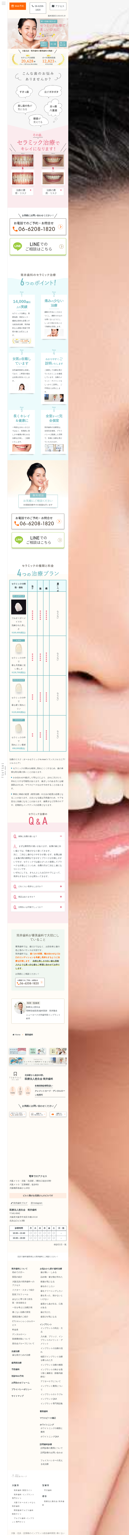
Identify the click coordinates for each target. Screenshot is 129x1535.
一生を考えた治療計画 (22, 1292)
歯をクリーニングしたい (52, 1276)
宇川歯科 (48, 1475)
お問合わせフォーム (20, 1368)
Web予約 (17, 6)
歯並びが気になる (49, 1301)
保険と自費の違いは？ (25, 821)
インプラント (46, 1309)
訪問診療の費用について (52, 1433)
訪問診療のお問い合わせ (52, 1437)
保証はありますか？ (24, 881)
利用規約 (43, 1533)
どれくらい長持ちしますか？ (28, 871)
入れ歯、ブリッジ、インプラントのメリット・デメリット (52, 1325)
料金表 (15, 1314)
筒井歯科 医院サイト (23, 1475)
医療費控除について (21, 1324)
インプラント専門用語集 (52, 1388)
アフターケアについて (51, 1366)
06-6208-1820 (38, 8)
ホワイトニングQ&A (50, 1421)
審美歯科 (44, 1396)
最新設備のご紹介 (20, 1301)
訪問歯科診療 (46, 1429)
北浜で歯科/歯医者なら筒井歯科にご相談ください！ (37, 1241)
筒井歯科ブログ (19, 1188)
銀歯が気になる (48, 1266)
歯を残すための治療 (21, 1340)
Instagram (36, 1188)
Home (16, 1019)
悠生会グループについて (23, 1328)
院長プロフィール (20, 1279)
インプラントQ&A (49, 1384)
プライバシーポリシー (21, 1374)
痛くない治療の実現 (21, 1297)
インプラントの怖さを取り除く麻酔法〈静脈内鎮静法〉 (52, 1358)
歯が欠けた (46, 1297)
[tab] (22, 191)
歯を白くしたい (48, 1271)
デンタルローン (19, 1319)
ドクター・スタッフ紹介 (23, 1275)
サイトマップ (17, 1381)
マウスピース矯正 (48, 1403)
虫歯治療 (15, 1336)
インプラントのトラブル (52, 1379)
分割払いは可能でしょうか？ (28, 892)
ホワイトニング (47, 1410)
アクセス (58, 6)
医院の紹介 (17, 1262)
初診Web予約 (17, 1361)
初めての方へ (18, 1257)
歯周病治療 (16, 1347)
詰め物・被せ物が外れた (52, 1262)
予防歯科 (15, 1354)
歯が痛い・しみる (49, 1257)
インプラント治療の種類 (52, 1350)
